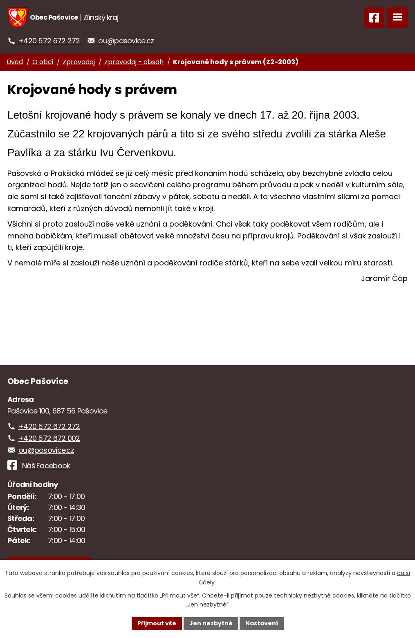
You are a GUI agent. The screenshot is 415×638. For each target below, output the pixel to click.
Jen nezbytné (210, 623)
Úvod (15, 62)
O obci (42, 62)
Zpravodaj (79, 62)
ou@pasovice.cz (126, 41)
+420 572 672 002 (49, 438)
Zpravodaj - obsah (134, 62)
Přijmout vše (156, 623)
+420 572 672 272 (49, 41)
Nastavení (261, 623)
